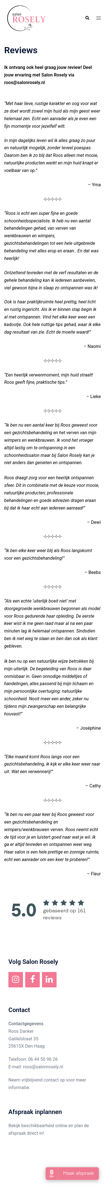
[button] (87, 18)
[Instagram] (15, 979)
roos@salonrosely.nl (43, 1066)
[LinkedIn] (49, 979)
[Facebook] (32, 979)
